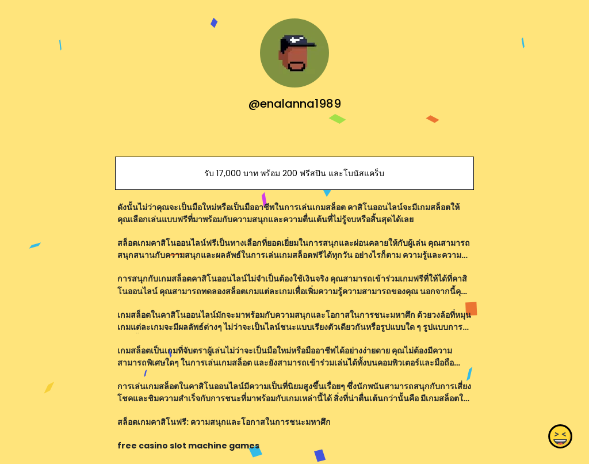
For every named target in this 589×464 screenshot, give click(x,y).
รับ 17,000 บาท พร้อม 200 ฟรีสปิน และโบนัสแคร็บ (294, 173)
